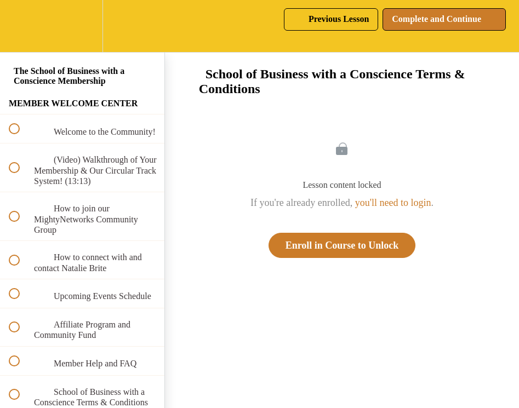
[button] (20, 26)
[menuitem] (82, 26)
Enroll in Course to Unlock (342, 245)
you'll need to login (393, 202)
